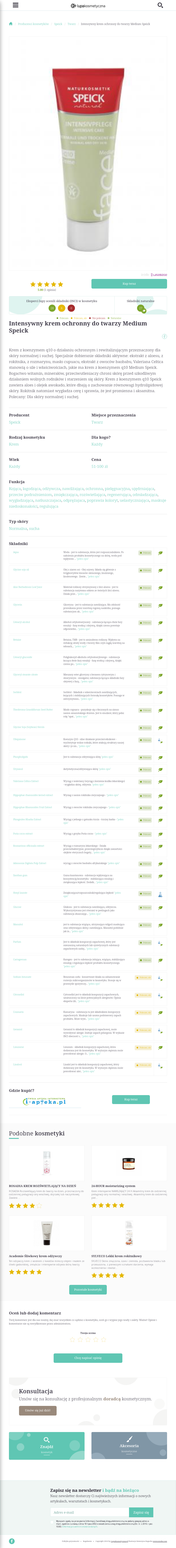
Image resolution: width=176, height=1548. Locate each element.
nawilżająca (73, 488)
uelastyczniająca (134, 500)
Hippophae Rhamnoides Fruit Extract (32, 807)
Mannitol (18, 924)
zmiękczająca (66, 494)
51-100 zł (99, 466)
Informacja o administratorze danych (79, 1525)
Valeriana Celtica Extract (26, 781)
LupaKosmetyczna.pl (119, 1540)
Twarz (97, 422)
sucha (34, 528)
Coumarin (18, 1012)
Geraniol (17, 1029)
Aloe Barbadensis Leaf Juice (27, 587)
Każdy (97, 444)
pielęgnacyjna (117, 488)
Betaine (17, 639)
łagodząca (32, 488)
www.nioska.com (160, 1540)
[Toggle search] (162, 5)
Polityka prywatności (70, 1540)
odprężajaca (74, 500)
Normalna (18, 528)
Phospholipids (20, 756)
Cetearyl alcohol (21, 622)
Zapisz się (141, 1511)
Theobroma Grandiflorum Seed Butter (33, 709)
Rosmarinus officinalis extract (28, 845)
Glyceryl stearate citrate (25, 674)
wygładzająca (21, 500)
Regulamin (87, 1540)
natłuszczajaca (48, 500)
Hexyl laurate (20, 892)
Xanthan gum (20, 875)
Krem (14, 444)
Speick (14, 422)
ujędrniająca (143, 488)
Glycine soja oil (21, 569)
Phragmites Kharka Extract (27, 819)
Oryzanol (18, 769)
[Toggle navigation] (13, 5)
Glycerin (17, 604)
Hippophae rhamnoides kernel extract (33, 795)
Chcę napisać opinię (88, 1357)
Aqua (16, 552)
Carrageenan (20, 959)
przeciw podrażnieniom (30, 494)
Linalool (17, 1064)
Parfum (17, 941)
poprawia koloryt (102, 500)
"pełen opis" (83, 558)
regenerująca (119, 494)
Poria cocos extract (23, 833)
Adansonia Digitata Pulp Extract (29, 863)
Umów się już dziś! (38, 1410)
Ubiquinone (19, 739)
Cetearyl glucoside (22, 657)
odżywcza (51, 488)
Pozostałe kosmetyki (88, 1289)
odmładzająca (145, 494)
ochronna (94, 488)
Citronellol (18, 994)
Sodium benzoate (22, 976)
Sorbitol (17, 692)
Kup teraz (129, 283)
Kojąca (15, 488)
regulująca (48, 506)
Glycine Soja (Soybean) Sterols (28, 727)
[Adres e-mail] (89, 1510)
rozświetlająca (92, 494)
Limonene (18, 1047)
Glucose (17, 907)
